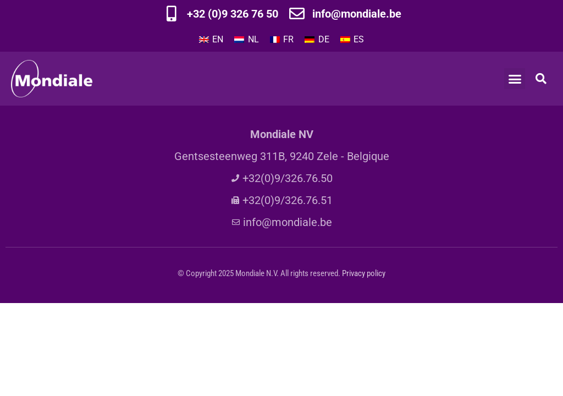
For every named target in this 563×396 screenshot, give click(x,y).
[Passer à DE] (316, 39)
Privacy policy (363, 273)
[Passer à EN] (211, 39)
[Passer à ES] (352, 39)
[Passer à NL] (246, 39)
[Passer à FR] (281, 39)
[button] (514, 78)
